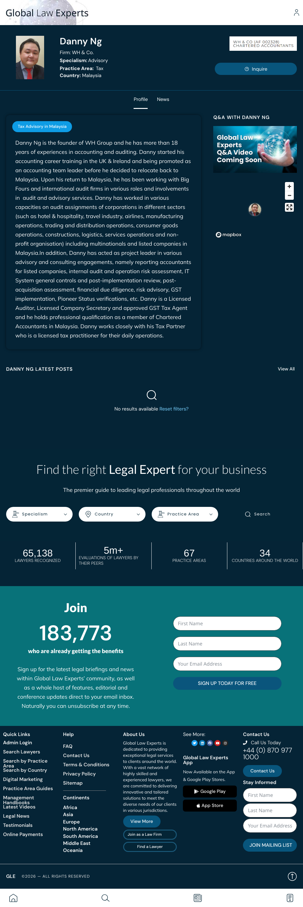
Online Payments (23, 834)
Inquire (255, 69)
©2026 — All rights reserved (55, 876)
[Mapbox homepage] (228, 234)
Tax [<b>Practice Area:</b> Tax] (81, 68)
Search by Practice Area (25, 763)
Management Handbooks (18, 800)
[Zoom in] (289, 186)
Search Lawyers (21, 752)
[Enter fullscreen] (289, 207)
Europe (71, 822)
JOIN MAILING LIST (270, 845)
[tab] (42, 126)
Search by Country (25, 770)
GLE (10, 876)
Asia (68, 814)
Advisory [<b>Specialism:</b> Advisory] (84, 60)
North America (80, 829)
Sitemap (73, 783)
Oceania (73, 850)
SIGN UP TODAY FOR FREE (227, 683)
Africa (70, 807)
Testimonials (17, 825)
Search (257, 514)
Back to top (292, 876)
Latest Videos (19, 807)
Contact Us (76, 755)
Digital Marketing (23, 779)
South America (80, 836)
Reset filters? (173, 409)
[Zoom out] (289, 195)
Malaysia (80, 75)
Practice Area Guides (28, 788)
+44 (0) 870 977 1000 (267, 753)
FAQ (68, 746)
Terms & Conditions (86, 764)
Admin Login (17, 742)
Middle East (77, 843)
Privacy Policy (79, 774)
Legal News (16, 816)
